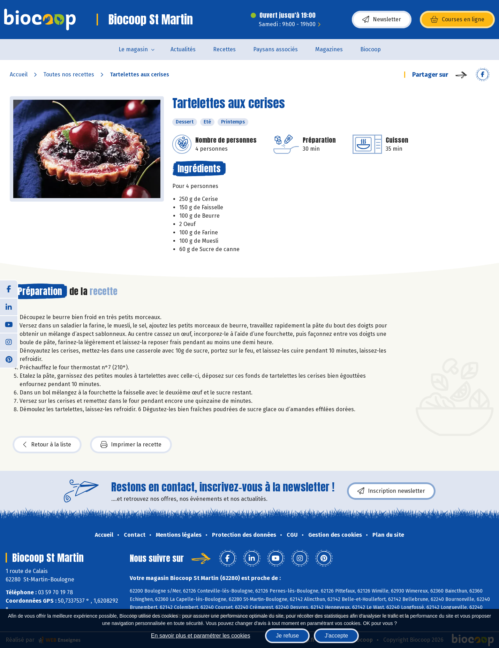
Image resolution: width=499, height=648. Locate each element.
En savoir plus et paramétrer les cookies (200, 636)
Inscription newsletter (391, 491)
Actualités (183, 49)
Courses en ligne (457, 19)
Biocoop (370, 49)
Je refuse (287, 636)
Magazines (329, 49)
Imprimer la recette (130, 444)
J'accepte (336, 636)
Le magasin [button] (133, 49)
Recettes (224, 49)
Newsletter (381, 19)
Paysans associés (275, 49)
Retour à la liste (47, 444)
